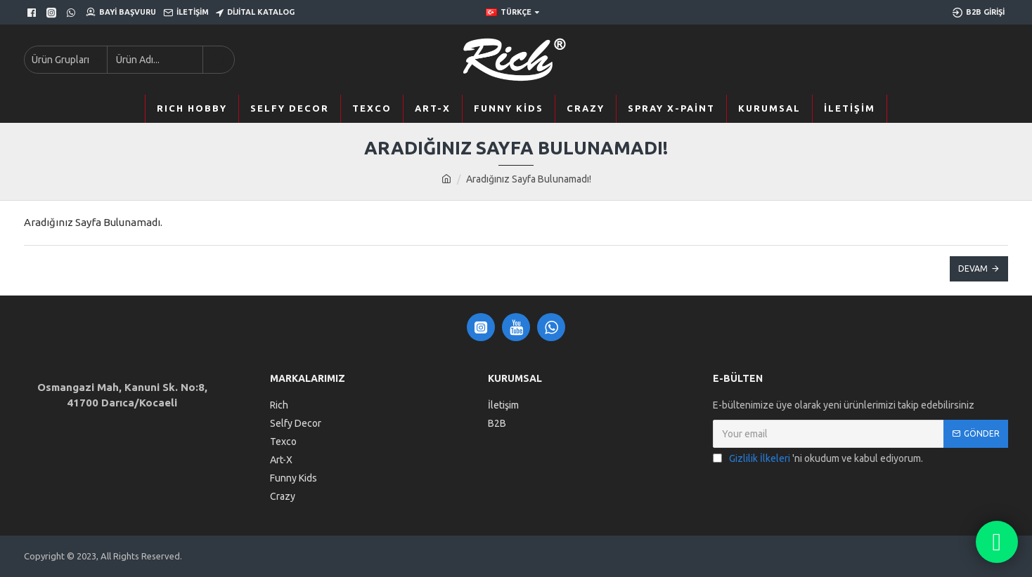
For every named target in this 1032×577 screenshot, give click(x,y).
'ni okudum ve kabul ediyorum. (818, 458)
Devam (973, 268)
